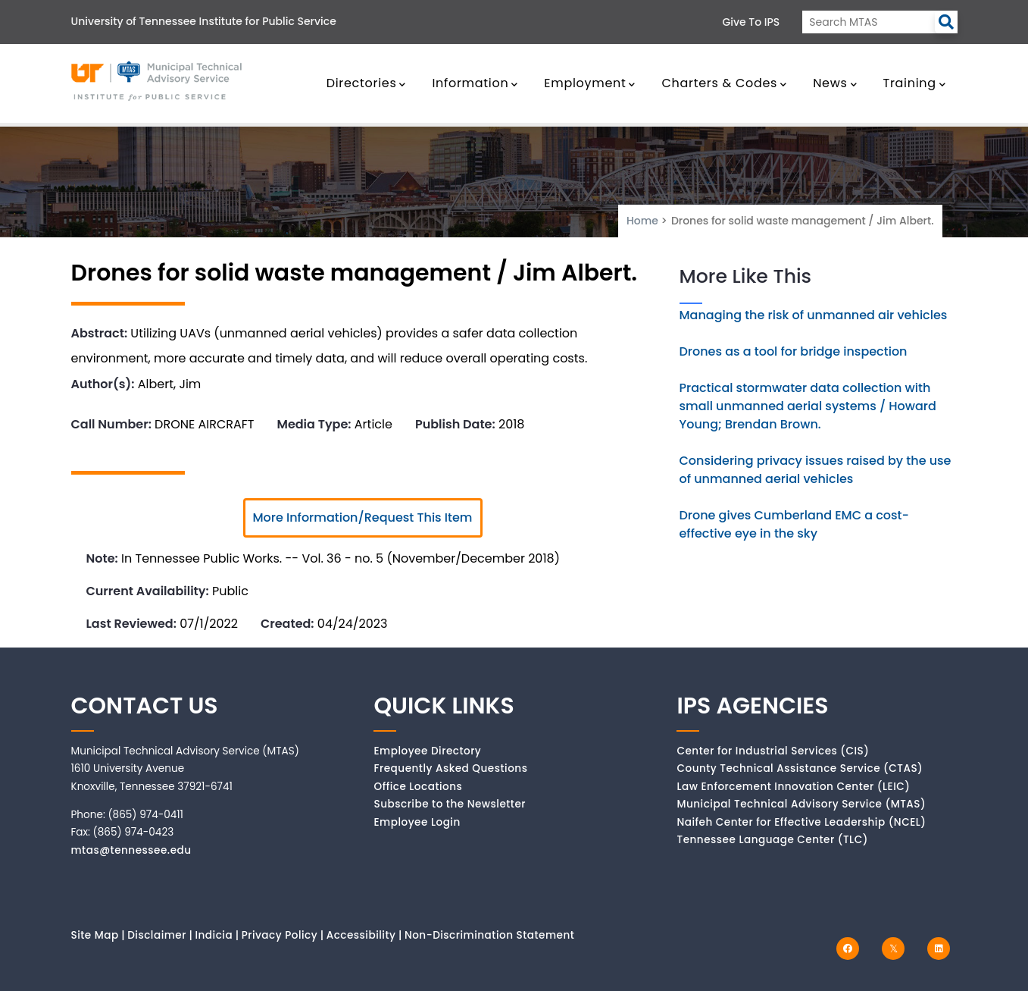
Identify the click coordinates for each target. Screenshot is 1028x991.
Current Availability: (147, 591)
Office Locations (417, 786)
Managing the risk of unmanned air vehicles (814, 315)
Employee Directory (427, 751)
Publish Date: (455, 424)
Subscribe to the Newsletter (449, 804)
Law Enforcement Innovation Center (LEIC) (793, 786)
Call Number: (111, 424)
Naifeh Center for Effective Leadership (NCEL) (801, 822)
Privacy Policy (280, 935)
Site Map (95, 935)
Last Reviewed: (131, 623)
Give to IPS (751, 22)
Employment (590, 83)
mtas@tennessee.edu (131, 850)
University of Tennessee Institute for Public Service (203, 21)
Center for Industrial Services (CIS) (772, 751)
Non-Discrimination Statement (489, 935)
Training (914, 83)
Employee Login (416, 822)
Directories (367, 83)
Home (642, 220)
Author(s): (103, 384)
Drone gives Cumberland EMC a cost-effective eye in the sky (794, 524)
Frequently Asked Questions (450, 768)
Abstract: (99, 333)
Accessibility (361, 935)
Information (475, 83)
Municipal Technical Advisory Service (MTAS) (801, 804)
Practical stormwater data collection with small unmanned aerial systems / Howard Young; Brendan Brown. (808, 406)
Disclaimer (156, 935)
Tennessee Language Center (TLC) (771, 840)
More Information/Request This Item (363, 517)
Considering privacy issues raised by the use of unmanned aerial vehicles (815, 470)
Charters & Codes (723, 83)
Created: (287, 623)
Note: (102, 558)
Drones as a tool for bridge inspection (794, 351)
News (835, 83)
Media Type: (314, 424)
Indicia (214, 935)
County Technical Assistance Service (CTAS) (799, 768)
